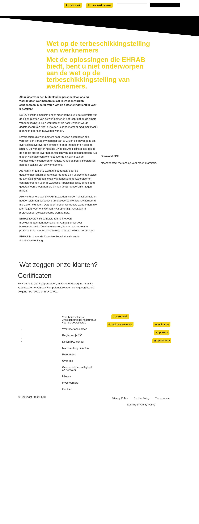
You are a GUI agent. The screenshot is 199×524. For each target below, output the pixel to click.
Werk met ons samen (74, 329)
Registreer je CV (72, 335)
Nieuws (66, 376)
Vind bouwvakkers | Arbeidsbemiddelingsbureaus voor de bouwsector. (79, 320)
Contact (66, 389)
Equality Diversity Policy (141, 404)
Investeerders (70, 382)
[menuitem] (165, 5)
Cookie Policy (142, 398)
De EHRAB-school (73, 341)
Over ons (67, 360)
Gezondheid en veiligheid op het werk (77, 368)
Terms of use (162, 398)
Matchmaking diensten (75, 348)
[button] (132, 3)
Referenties (69, 354)
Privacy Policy (120, 398)
